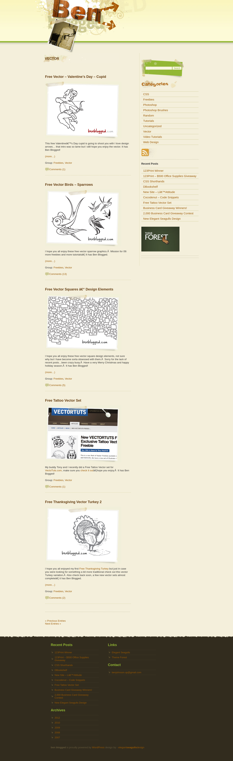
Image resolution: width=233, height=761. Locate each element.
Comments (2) (57, 597)
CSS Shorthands (153, 181)
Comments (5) (57, 385)
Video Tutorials (152, 136)
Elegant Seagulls (121, 652)
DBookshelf (150, 186)
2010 (57, 722)
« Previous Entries (55, 620)
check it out (87, 470)
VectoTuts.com (53, 470)
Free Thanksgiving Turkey (94, 568)
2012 (57, 717)
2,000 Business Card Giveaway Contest (168, 213)
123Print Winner (153, 170)
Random (148, 115)
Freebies (58, 162)
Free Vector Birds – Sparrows (69, 185)
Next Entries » (53, 623)
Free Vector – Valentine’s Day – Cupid (75, 77)
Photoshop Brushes (155, 110)
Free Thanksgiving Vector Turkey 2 (73, 502)
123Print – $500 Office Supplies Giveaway (169, 176)
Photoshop (150, 104)
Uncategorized (152, 126)
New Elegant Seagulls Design (162, 218)
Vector (68, 162)
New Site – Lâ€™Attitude (159, 192)
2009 (57, 727)
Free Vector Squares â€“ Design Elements (79, 289)
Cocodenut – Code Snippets (161, 197)
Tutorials (148, 120)
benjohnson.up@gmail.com (126, 672)
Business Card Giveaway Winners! (165, 208)
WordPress (98, 747)
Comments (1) (57, 169)
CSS (146, 94)
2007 (57, 737)
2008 (57, 732)
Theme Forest (119, 657)
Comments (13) (58, 274)
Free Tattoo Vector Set (63, 400)
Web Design (151, 142)
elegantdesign (131, 747)
